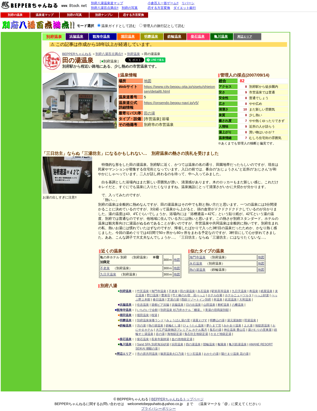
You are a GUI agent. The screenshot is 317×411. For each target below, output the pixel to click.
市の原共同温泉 (147, 354)
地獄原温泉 (262, 325)
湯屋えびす (199, 320)
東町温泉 (223, 304)
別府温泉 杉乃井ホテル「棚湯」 (181, 310)
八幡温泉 (238, 304)
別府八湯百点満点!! (109, 54)
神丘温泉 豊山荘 (234, 329)
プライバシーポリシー (158, 409)
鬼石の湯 (215, 329)
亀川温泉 (221, 36)
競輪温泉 (209, 344)
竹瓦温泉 (143, 291)
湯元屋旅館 (234, 320)
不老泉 (105, 268)
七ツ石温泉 (193, 354)
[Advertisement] (21, 106)
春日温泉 (159, 299)
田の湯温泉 (187, 291)
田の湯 (149, 113)
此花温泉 (231, 299)
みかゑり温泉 (232, 325)
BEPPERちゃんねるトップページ (177, 399)
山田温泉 (209, 304)
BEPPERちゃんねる (76, 54)
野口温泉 (153, 295)
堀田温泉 (128, 36)
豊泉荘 (165, 295)
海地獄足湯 (174, 334)
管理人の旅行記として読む (164, 26)
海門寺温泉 (197, 257)
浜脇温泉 (76, 36)
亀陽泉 (221, 344)
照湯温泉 (250, 320)
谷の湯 (160, 334)
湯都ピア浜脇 (160, 304)
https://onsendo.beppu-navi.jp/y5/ (171, 103)
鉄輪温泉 (174, 36)
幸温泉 (217, 299)
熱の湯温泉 (197, 270)
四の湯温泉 (193, 344)
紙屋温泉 (266, 291)
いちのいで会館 (147, 310)
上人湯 (248, 325)
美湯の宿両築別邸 (217, 310)
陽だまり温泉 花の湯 (235, 354)
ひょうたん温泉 (193, 325)
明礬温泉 (151, 36)
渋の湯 (141, 325)
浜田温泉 (177, 344)
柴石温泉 (198, 36)
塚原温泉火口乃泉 (172, 354)
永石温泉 (195, 263)
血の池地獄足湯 (182, 339)
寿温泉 (253, 291)
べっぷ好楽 (261, 295)
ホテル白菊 (215, 295)
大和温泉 (245, 299)
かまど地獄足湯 (221, 334)
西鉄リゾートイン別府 (196, 299)
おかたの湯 (211, 354)
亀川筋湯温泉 (238, 344)
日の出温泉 (193, 304)
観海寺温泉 (101, 36)
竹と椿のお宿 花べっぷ (188, 295)
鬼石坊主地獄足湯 (196, 334)
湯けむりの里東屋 (260, 329)
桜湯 (154, 315)
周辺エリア (244, 36)
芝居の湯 (173, 299)
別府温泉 (133, 54)
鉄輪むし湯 (173, 325)
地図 (147, 81)
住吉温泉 (143, 304)
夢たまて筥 (213, 325)
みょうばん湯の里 (178, 320)
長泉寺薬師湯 (160, 339)
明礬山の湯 (217, 320)
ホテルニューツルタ (238, 295)
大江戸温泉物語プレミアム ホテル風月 (181, 329)
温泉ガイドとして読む (118, 26)
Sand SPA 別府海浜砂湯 (153, 344)
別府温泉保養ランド (150, 320)
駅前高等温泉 (220, 291)
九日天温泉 (108, 274)
